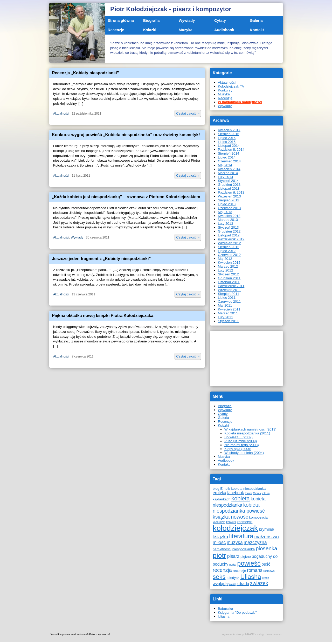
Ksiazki (149, 30)
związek (259, 583)
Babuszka (225, 609)
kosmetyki (244, 522)
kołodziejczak (235, 528)
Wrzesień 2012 (229, 243)
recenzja (222, 570)
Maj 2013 (225, 212)
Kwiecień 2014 (229, 169)
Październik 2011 (231, 286)
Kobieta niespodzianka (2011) (247, 433)
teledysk (232, 578)
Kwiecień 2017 (229, 130)
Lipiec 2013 (227, 204)
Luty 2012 (225, 270)
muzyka (235, 542)
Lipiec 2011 (227, 298)
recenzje (239, 571)
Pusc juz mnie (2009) (240, 441)
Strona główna (121, 20)
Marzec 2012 (228, 266)
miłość (219, 542)
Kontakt (257, 30)
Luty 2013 (225, 224)
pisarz (233, 556)
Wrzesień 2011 (229, 290)
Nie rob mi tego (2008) (241, 445)
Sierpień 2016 (228, 134)
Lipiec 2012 (227, 251)
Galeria (256, 20)
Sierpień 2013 (228, 200)
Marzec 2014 (228, 173)
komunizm (219, 522)
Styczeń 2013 (228, 227)
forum (248, 493)
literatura (241, 536)
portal (232, 564)
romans (254, 570)
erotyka (219, 493)
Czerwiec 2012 (229, 255)
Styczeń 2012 (228, 274)
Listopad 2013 (229, 188)
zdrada (243, 583)
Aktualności (61, 113)
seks (219, 576)
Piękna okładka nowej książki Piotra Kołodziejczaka (102, 315)
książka (220, 536)
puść (265, 564)
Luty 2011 (225, 317)
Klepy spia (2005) (237, 449)
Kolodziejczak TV (231, 86)
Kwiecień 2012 (229, 262)
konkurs (231, 522)
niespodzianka (243, 549)
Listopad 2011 (229, 282)
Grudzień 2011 (229, 278)
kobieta (240, 498)
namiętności (222, 549)
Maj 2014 (225, 165)
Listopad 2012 (229, 235)
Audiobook (224, 30)
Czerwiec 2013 (229, 208)
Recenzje (116, 30)
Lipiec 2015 (227, 142)
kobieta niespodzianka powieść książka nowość (239, 511)
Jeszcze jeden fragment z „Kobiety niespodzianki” (101, 258)
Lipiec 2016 (227, 138)
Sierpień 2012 (228, 247)
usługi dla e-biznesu (269, 634)
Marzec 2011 (228, 313)
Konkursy (225, 90)
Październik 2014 (231, 149)
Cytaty (220, 20)
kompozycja (258, 517)
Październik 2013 (231, 192)
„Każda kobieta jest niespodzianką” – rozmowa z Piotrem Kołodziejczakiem (126, 197)
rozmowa (268, 570)
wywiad (231, 584)
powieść (248, 563)
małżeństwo (266, 536)
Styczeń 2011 (228, 321)
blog (216, 489)
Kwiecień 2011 (229, 309)
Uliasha (250, 576)
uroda (265, 577)
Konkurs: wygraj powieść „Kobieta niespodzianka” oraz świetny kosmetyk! (126, 135)
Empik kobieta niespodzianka (243, 489)
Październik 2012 (231, 239)
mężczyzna (255, 542)
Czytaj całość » (187, 113)
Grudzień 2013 (229, 185)
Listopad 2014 (229, 146)
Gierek (257, 493)
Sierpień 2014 (228, 153)
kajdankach (221, 499)
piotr (219, 555)
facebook (235, 493)
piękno (245, 557)
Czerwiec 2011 (229, 301)
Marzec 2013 (228, 220)
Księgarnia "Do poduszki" (237, 612)
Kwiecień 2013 (229, 216)
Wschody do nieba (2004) (244, 453)
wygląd (219, 583)
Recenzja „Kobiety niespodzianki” (85, 73)
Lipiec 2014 (227, 157)
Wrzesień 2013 (229, 196)
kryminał (266, 529)
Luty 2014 (225, 177)
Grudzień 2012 (229, 231)
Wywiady (187, 20)
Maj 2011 (225, 305)
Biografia (151, 20)
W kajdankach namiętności (240, 102)
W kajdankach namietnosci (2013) (250, 429)
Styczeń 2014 (228, 181)
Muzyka (185, 30)
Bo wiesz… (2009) (238, 437)
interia (265, 493)
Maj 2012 (225, 259)
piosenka (266, 548)
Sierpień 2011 (228, 294)
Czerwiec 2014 (229, 161)
